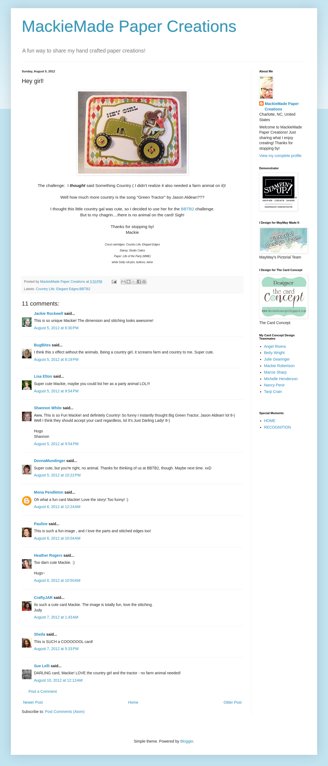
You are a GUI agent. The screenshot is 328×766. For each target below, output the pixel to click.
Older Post (233, 702)
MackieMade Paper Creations (129, 26)
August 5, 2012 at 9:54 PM (56, 391)
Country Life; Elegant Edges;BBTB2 (63, 289)
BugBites (42, 345)
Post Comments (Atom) (65, 711)
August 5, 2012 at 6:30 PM (56, 328)
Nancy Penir (274, 385)
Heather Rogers (48, 555)
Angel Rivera (275, 346)
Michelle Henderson (281, 379)
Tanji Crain (273, 391)
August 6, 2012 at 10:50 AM (57, 580)
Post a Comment (43, 691)
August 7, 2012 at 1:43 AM (56, 617)
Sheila (39, 634)
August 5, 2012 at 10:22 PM (57, 475)
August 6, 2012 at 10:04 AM (57, 538)
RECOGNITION (277, 427)
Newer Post (33, 702)
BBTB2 (187, 209)
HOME (270, 421)
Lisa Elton (43, 376)
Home (133, 702)
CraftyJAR (43, 597)
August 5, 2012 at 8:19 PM (56, 359)
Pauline (41, 524)
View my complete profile (280, 155)
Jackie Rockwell (48, 313)
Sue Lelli (42, 666)
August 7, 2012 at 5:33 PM (56, 649)
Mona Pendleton (48, 492)
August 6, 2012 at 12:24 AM (57, 506)
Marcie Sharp (275, 372)
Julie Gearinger (277, 359)
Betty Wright (274, 352)
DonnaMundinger (49, 461)
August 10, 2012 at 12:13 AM (58, 680)
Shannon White (48, 408)
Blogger (186, 741)
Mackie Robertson (279, 366)
